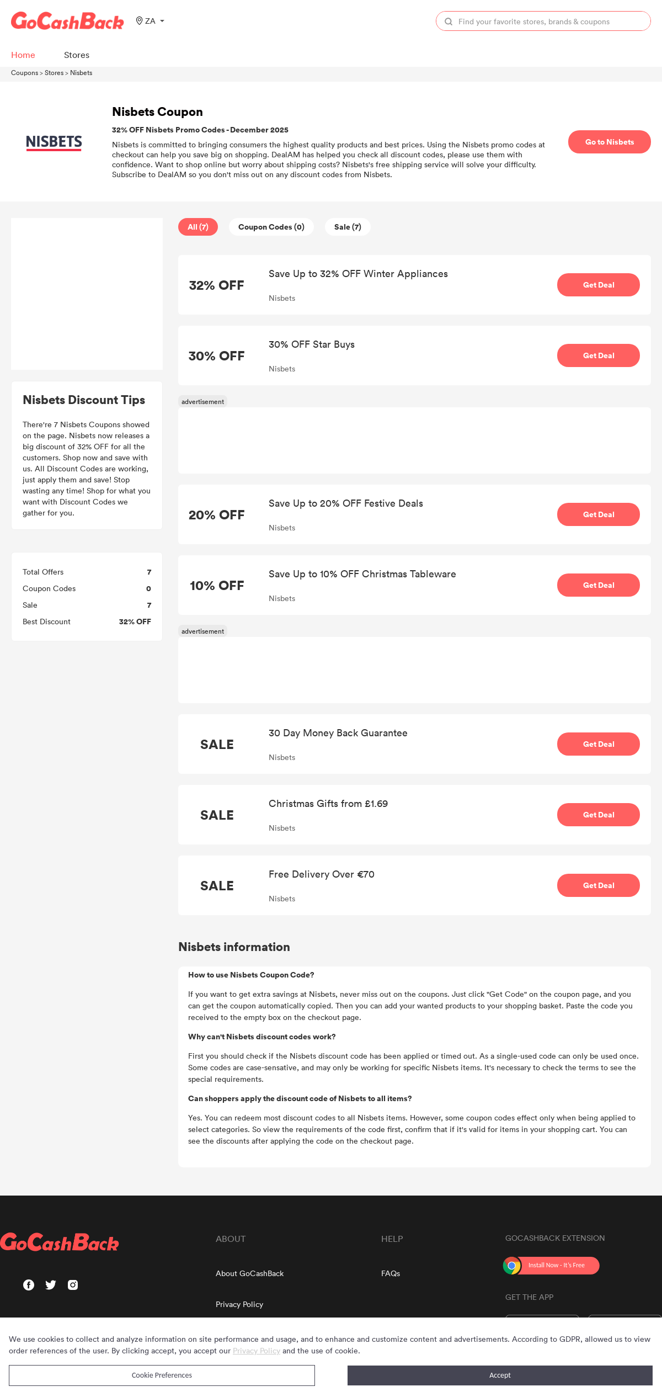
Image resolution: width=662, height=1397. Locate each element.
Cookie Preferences (162, 1375)
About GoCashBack (250, 1273)
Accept (500, 1375)
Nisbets (81, 72)
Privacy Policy (239, 1304)
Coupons (24, 72)
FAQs (390, 1273)
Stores (54, 72)
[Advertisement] (87, 294)
